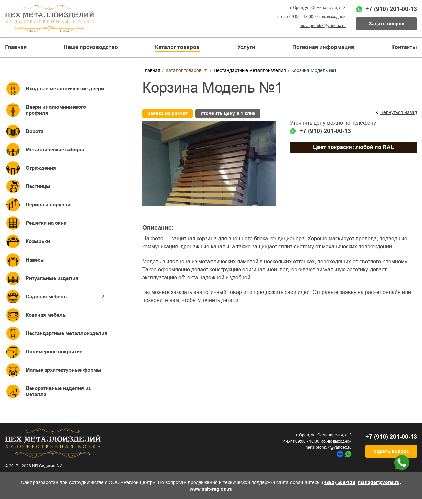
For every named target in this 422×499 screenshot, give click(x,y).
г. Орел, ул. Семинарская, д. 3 (318, 7)
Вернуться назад (398, 112)
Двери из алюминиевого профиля (56, 110)
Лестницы (38, 186)
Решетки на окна (46, 223)
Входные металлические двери (65, 88)
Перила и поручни (48, 204)
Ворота (34, 131)
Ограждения (41, 168)
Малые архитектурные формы (63, 370)
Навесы (35, 260)
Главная (16, 47)
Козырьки (38, 241)
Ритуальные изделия (52, 278)
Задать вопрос (386, 23)
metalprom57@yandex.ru (323, 25)
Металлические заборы (55, 149)
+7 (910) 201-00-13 (391, 9)
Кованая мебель (46, 315)
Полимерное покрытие (54, 351)
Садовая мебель (46, 296)
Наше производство (91, 47)
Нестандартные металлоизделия (66, 333)
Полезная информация (323, 47)
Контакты (404, 47)
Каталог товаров (183, 70)
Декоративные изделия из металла (58, 391)
